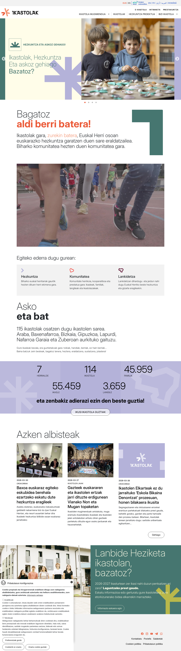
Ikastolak (119, 14)
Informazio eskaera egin (110, 608)
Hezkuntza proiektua (142, 14)
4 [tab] (96, 102)
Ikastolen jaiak (75, 483)
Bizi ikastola (166, 14)
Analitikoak (8, 600)
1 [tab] (85, 102)
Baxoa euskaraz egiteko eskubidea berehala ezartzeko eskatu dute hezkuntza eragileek (37, 494)
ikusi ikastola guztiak (90, 412)
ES (129, 3)
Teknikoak (8, 618)
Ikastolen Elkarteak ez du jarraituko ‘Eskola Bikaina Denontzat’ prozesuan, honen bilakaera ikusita (140, 495)
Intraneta (154, 10)
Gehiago (156, 535)
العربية (164, 3)
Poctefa (147, 639)
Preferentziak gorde (13, 640)
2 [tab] (88, 102)
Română (172, 3)
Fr (153, 3)
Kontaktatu (136, 639)
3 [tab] (92, 102)
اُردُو (158, 3)
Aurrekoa (3, 59)
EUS (124, 3)
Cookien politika (133, 644)
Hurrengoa (177, 59)
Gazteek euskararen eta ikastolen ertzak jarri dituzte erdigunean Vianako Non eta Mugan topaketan (88, 497)
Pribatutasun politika (153, 644)
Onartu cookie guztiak (37, 647)
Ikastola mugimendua (92, 14)
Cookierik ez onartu (13, 647)
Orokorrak (22, 483)
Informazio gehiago (35, 595)
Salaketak (158, 639)
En (149, 3)
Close (71, 582)
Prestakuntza (171, 10)
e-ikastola (141, 10)
